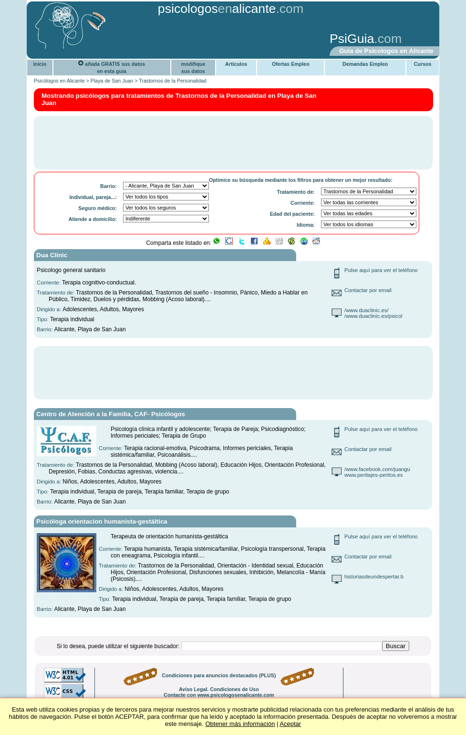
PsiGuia (352, 39)
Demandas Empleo (365, 64)
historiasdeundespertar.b (374, 576)
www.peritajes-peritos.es (373, 475)
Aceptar (290, 723)
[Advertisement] (178, 39)
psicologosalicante (217, 8)
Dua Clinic (51, 255)
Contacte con (219, 695)
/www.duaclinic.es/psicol (373, 316)
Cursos (423, 64)
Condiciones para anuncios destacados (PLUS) (219, 675)
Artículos (236, 64)
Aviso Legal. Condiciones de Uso (219, 689)
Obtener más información (240, 723)
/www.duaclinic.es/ (366, 310)
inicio (39, 64)
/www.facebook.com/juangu (377, 469)
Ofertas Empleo (291, 64)
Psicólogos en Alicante (59, 81)
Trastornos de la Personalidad (173, 81)
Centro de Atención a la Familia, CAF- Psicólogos (110, 414)
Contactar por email (368, 290)
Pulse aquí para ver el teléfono (381, 270)
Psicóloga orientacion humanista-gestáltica (101, 521)
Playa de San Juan (112, 81)
